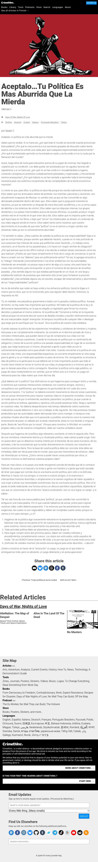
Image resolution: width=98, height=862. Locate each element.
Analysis (25, 669)
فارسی (24, 727)
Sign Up (84, 816)
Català (77, 731)
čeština (8, 122)
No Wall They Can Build (61, 696)
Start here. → (86, 781)
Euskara (85, 723)
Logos (60, 681)
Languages (57, 7)
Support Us (91, 3)
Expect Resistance (73, 692)
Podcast (7, 700)
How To (62, 669)
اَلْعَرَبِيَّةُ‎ (83, 727)
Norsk (27, 735)
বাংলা (91, 727)
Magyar (7, 727)
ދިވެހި (84, 731)
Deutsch (17, 122)
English (26, 122)
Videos (44, 681)
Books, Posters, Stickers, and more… (23, 711)
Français (46, 719)
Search (47, 7)
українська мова (50, 731)
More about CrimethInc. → (79, 768)
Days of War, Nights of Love (17, 117)
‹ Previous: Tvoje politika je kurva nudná (39, 580)
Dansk (16, 731)
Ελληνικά (8, 723)
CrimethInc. (7, 2)
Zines (6, 681)
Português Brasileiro (50, 122)
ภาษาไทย (34, 731)
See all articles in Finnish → (15, 10)
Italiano (35, 122)
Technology (81, 669)
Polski (90, 719)
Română (74, 727)
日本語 (26, 723)
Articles (7, 665)
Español (16, 719)
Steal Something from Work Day (20, 684)
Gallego (7, 735)
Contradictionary (45, 692)
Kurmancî (17, 735)
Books (4, 7)
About (68, 7)
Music (52, 681)
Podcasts (30, 7)
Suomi (17, 723)
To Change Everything (77, 681)
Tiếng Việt (66, 731)
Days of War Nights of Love (31, 696)
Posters (25, 681)
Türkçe (64, 122)
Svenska (7, 731)
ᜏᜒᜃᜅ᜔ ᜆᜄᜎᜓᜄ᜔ (40, 735)
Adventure (14, 669)
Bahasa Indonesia (61, 723)
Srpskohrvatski (51, 727)
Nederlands (35, 727)
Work (59, 692)
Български (37, 723)
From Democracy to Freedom (19, 692)
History (53, 669)
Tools (20, 7)
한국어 (65, 727)
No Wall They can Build (32, 704)
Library (12, 7)
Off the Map (81, 696)
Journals (15, 681)
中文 (47, 723)
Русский (80, 719)
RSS (13, 666)
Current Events (39, 669)
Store (39, 7)
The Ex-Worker (11, 704)
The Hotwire (53, 704)
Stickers (34, 681)
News (70, 669)
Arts (5, 669)
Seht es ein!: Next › (68, 580)
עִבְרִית (24, 731)
